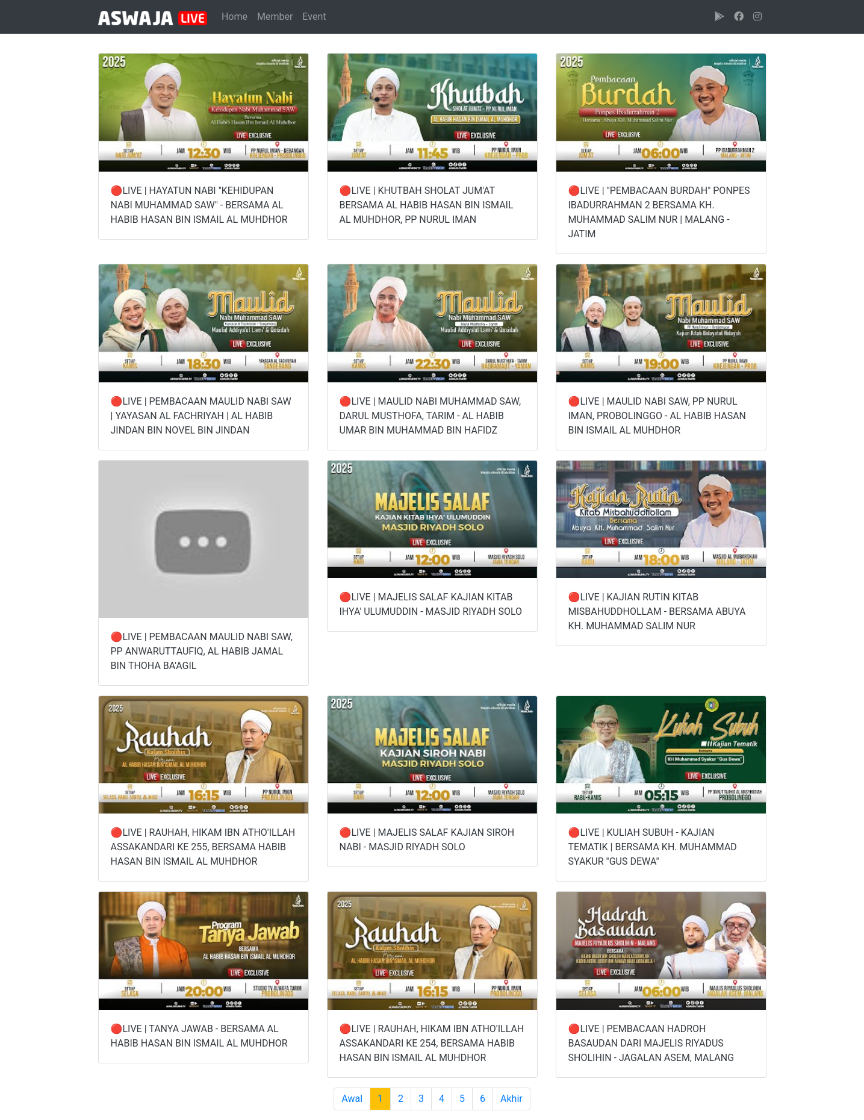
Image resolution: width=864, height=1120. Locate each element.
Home (234, 16)
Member (275, 16)
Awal (351, 1098)
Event (314, 16)
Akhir (511, 1098)
